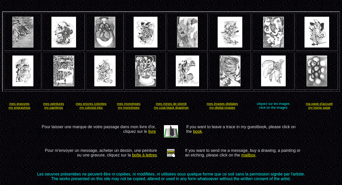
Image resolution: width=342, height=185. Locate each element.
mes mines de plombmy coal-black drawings (171, 105)
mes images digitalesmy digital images (222, 105)
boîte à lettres (144, 155)
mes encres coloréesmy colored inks (91, 105)
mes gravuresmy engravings (19, 105)
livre (152, 131)
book (197, 131)
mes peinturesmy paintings (53, 105)
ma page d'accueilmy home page (319, 105)
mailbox (248, 155)
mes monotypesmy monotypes (129, 105)
